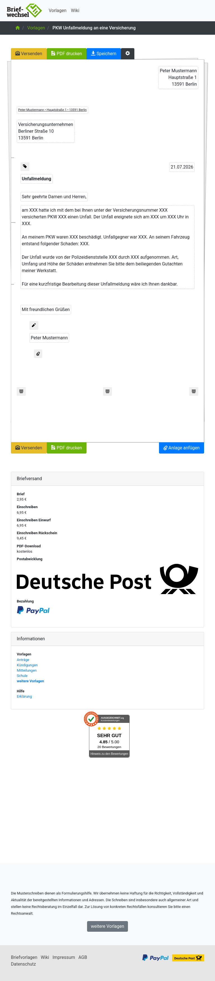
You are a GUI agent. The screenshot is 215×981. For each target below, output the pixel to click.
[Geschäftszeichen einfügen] (24, 166)
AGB (82, 957)
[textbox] (178, 77)
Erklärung (24, 696)
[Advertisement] (107, 810)
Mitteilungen (27, 670)
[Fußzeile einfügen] (21, 391)
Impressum (63, 957)
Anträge (23, 660)
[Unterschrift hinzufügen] (33, 325)
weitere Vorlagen (30, 681)
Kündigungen (27, 665)
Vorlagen (57, 10)
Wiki (75, 10)
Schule (22, 676)
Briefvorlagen (24, 957)
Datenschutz (23, 964)
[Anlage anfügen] (38, 353)
